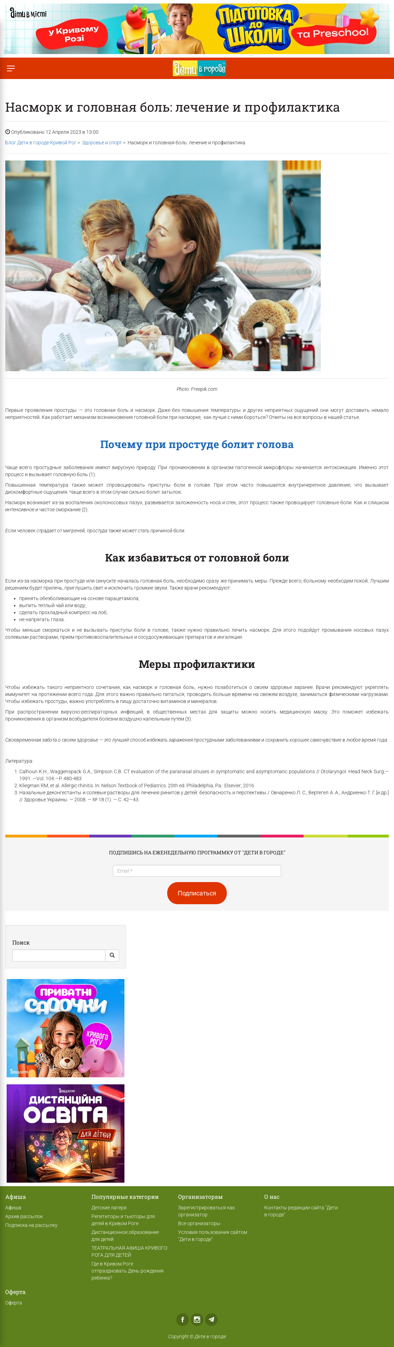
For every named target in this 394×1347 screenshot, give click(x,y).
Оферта (13, 1303)
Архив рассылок (24, 1216)
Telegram (211, 1319)
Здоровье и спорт (102, 142)
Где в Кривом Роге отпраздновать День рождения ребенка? (127, 1271)
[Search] (59, 955)
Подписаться (197, 893)
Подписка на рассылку (31, 1225)
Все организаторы (199, 1223)
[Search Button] (112, 955)
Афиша (13, 1207)
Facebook (182, 1319)
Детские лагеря (109, 1207)
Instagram (197, 1319)
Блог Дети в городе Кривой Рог (40, 142)
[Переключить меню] (10, 68)
